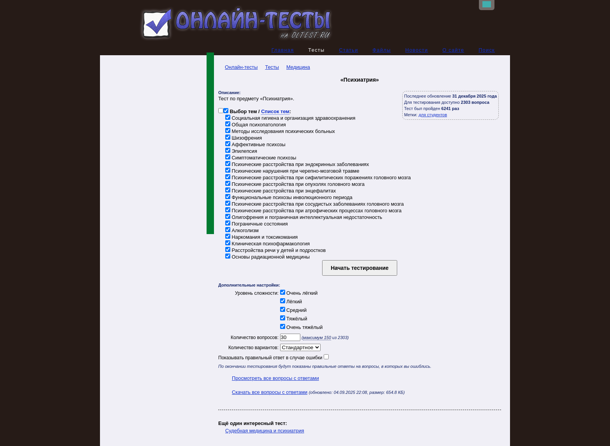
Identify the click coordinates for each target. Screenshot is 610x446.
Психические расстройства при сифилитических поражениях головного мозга (318, 177)
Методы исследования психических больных (280, 131)
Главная (283, 50)
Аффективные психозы (255, 144)
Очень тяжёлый (301, 327)
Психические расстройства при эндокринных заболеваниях (297, 164)
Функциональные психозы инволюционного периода (288, 197)
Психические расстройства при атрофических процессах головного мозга (313, 210)
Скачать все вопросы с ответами (269, 392)
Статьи (348, 50)
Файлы (382, 50)
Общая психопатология (255, 125)
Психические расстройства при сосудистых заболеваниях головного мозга (314, 204)
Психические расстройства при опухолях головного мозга (295, 184)
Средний (293, 310)
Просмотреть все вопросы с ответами (275, 378)
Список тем (275, 111)
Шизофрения (243, 138)
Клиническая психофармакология (267, 244)
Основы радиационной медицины (267, 257)
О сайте (453, 50)
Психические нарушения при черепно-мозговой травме (292, 171)
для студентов (433, 114)
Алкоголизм (242, 230)
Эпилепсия (241, 151)
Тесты (272, 67)
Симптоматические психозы (260, 158)
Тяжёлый (293, 319)
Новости (416, 50)
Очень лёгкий (298, 293)
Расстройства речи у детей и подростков (275, 250)
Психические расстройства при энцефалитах (280, 191)
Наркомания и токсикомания (261, 237)
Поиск (487, 50)
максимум (317, 337)
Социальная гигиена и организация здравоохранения (290, 118)
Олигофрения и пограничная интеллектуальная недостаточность (303, 217)
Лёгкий (290, 301)
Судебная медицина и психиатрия (264, 431)
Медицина (298, 67)
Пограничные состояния (256, 224)
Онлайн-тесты (238, 67)
